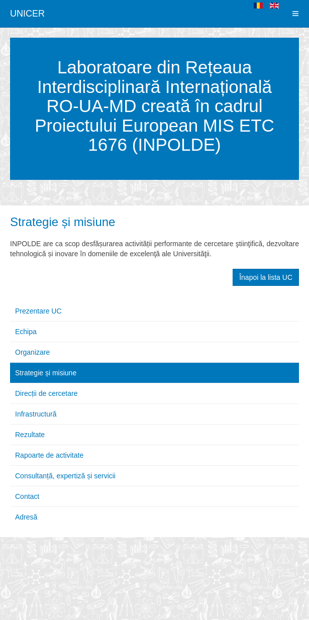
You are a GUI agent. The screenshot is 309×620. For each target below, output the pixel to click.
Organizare (32, 352)
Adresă (26, 517)
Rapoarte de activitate (49, 455)
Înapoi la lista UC (265, 277)
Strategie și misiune (62, 222)
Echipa (26, 332)
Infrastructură (35, 414)
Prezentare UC (38, 311)
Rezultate (30, 435)
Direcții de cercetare (46, 393)
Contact (27, 496)
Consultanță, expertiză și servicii (65, 476)
